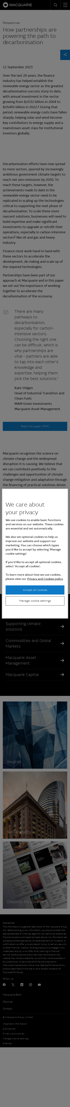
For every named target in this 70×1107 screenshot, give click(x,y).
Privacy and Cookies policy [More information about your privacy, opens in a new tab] (45, 579)
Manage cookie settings (35, 601)
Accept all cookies (35, 590)
